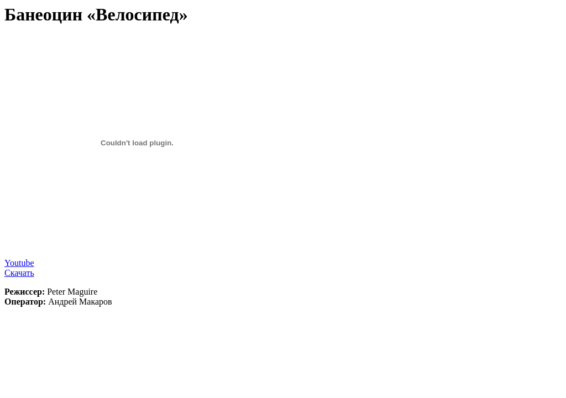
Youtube (19, 263)
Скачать (19, 272)
